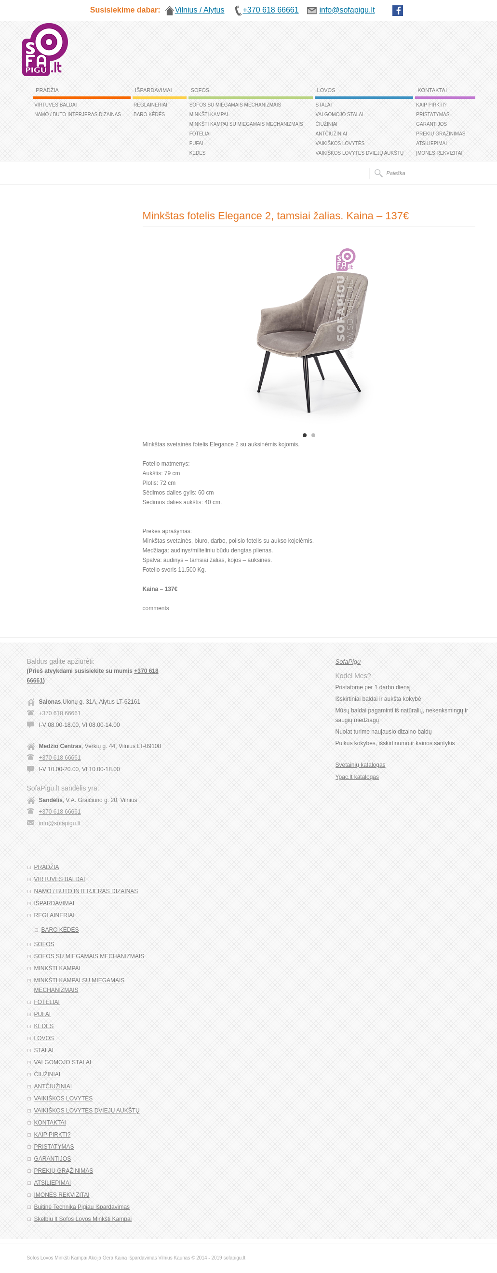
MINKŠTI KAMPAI (208, 114)
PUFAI (196, 143)
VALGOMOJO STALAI (339, 114)
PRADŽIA (47, 90)
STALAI (324, 104)
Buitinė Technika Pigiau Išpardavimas (82, 1207)
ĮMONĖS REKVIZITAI (439, 153)
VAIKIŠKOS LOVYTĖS (340, 143)
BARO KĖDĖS (149, 114)
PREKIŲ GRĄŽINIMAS (440, 133)
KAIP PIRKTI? (431, 104)
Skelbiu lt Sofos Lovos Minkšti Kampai (83, 1219)
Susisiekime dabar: (125, 10)
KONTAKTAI (432, 90)
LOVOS (326, 90)
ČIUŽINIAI (327, 124)
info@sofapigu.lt (60, 823)
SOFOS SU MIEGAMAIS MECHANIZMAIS (235, 104)
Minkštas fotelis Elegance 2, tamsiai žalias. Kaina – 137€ (276, 216)
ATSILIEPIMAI (431, 143)
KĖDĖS (197, 153)
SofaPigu (348, 661)
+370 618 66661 (60, 713)
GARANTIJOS (431, 124)
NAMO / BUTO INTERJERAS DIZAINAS (77, 114)
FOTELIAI (200, 133)
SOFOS (200, 90)
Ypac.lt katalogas (357, 777)
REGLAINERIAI (150, 104)
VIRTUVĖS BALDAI (55, 104)
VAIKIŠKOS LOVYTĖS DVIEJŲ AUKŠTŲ (360, 153)
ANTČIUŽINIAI (332, 133)
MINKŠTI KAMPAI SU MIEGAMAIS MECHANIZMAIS (246, 124)
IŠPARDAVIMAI (153, 90)
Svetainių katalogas (361, 765)
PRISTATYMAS (432, 114)
